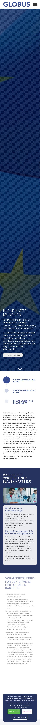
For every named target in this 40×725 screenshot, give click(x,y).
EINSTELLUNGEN (20, 717)
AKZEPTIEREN (14, 711)
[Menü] (34, 4)
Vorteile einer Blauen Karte (24, 381)
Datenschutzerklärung (20, 707)
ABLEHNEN (27, 711)
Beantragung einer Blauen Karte (23, 402)
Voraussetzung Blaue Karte (24, 391)
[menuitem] (34, 4)
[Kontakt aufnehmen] (13, 355)
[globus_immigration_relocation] (16, 4)
